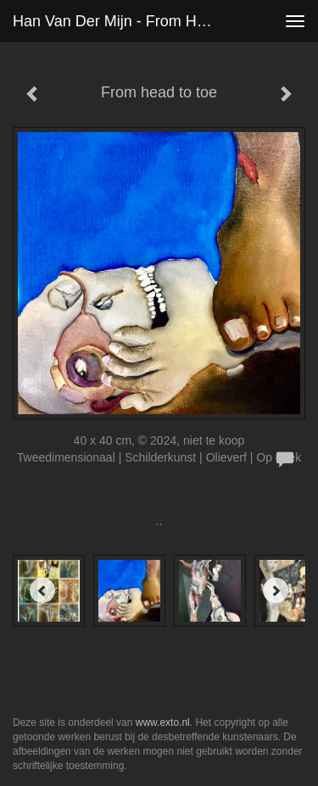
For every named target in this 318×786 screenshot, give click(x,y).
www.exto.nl (163, 722)
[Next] (275, 590)
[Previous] (42, 590)
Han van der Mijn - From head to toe (122, 21)
